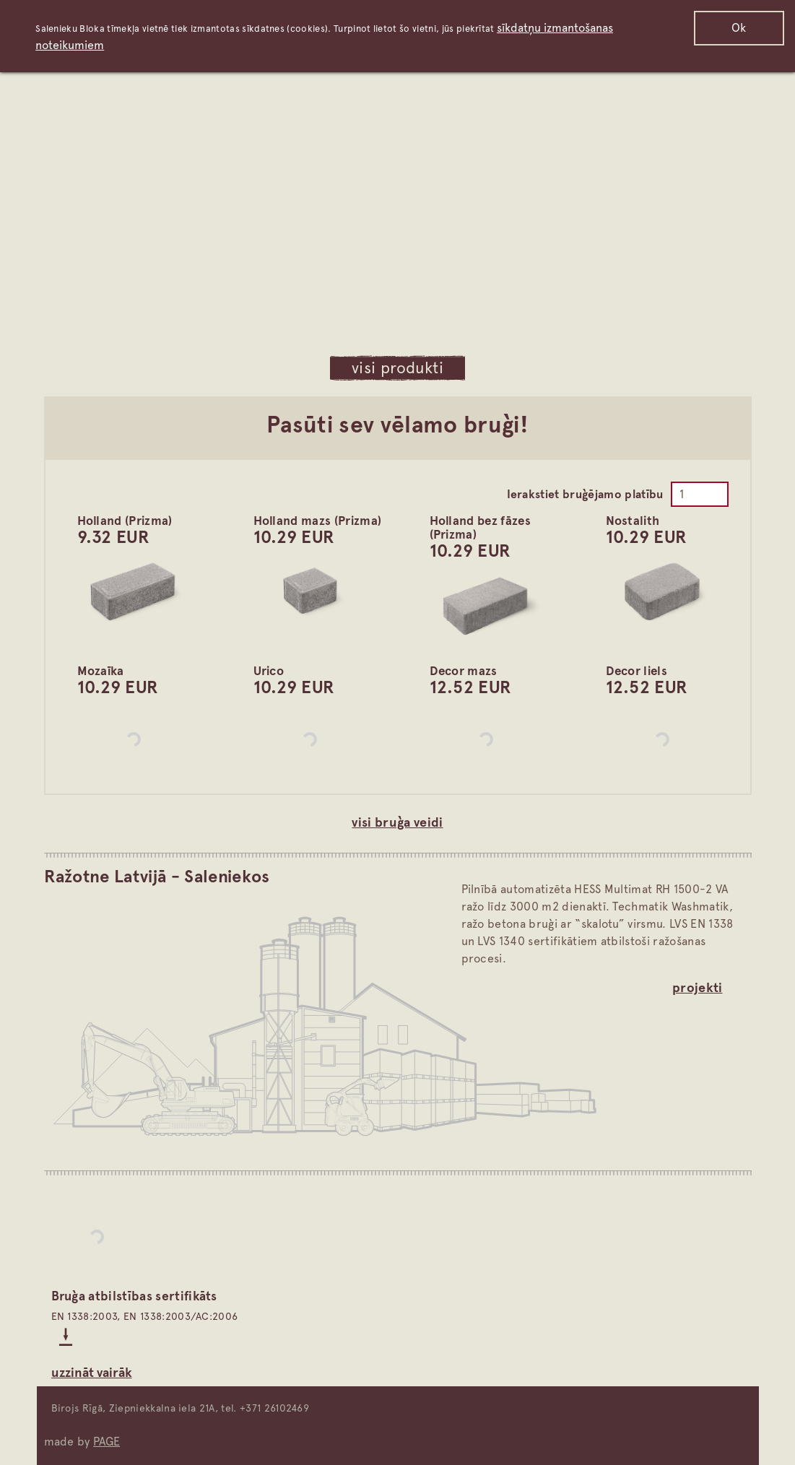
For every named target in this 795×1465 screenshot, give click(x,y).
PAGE (106, 1441)
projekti (697, 987)
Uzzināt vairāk (91, 1372)
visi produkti (397, 367)
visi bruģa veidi (397, 822)
